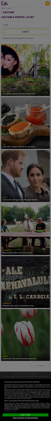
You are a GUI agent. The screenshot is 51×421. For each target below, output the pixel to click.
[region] (25, 400)
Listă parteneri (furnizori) (10, 410)
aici (32, 394)
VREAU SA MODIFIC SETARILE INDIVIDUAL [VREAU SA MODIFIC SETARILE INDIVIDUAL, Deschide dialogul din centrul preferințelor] (25, 418)
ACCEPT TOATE (25, 415)
